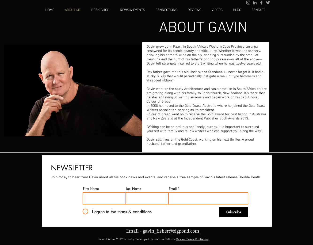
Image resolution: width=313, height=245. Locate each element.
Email (173, 188)
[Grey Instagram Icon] (248, 2)
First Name (91, 188)
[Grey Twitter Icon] (268, 2)
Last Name (133, 188)
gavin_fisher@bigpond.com (171, 231)
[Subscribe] (233, 212)
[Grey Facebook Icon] (261, 2)
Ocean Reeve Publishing (193, 239)
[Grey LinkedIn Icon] (254, 2)
